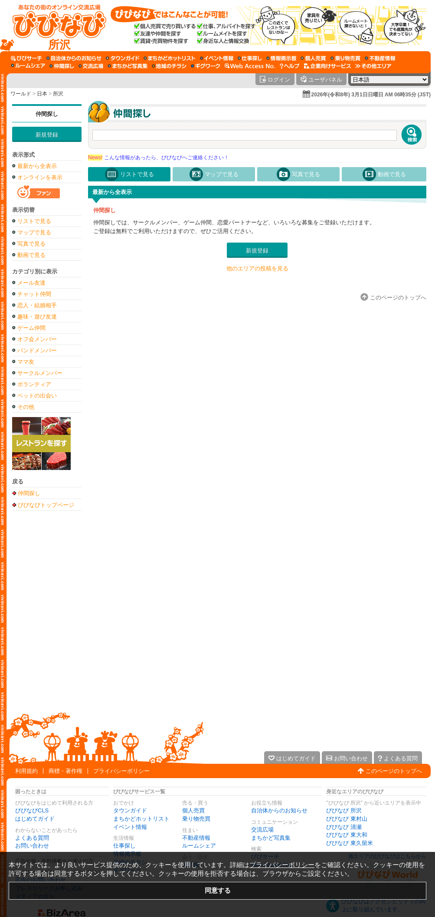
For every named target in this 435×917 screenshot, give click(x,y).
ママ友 (25, 362)
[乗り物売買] (345, 58)
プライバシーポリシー (121, 771)
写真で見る (31, 244)
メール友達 (31, 283)
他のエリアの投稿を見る (257, 268)
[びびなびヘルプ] (290, 66)
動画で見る (31, 255)
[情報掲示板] (281, 58)
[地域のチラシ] (169, 66)
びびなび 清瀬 (344, 827)
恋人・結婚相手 (37, 305)
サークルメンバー (39, 373)
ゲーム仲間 (31, 328)
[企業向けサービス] (327, 66)
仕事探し (124, 845)
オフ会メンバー (37, 339)
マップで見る (34, 232)
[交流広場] (90, 66)
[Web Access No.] (250, 66)
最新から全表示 (37, 166)
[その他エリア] (373, 66)
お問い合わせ (32, 845)
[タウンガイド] (122, 58)
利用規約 (26, 771)
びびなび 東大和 (346, 835)
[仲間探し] (61, 66)
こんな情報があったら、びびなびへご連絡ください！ (158, 157)
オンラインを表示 (39, 177)
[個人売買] (313, 58)
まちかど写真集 (271, 838)
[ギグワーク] (205, 66)
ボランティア (34, 384)
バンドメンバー (37, 350)
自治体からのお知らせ (279, 810)
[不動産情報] (380, 58)
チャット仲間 (34, 294)
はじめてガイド (35, 818)
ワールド (20, 94)
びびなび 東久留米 (349, 843)
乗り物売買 (196, 818)
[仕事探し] (250, 58)
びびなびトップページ (46, 505)
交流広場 (262, 829)
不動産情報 (196, 838)
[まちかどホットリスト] (170, 58)
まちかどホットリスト (141, 818)
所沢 (58, 94)
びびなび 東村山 (346, 818)
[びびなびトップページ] (55, 25)
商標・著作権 (65, 771)
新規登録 (47, 134)
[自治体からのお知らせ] (73, 58)
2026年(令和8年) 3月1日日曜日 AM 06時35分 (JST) (371, 95)
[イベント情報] (216, 58)
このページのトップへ (394, 771)
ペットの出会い (37, 395)
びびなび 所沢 (344, 810)
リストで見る (34, 221)
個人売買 (193, 810)
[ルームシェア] (28, 66)
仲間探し (47, 114)
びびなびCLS (32, 810)
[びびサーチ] (26, 58)
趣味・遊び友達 (37, 316)
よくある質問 (32, 838)
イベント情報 (130, 827)
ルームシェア (199, 845)
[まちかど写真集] (127, 66)
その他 (25, 407)
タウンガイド (130, 810)
